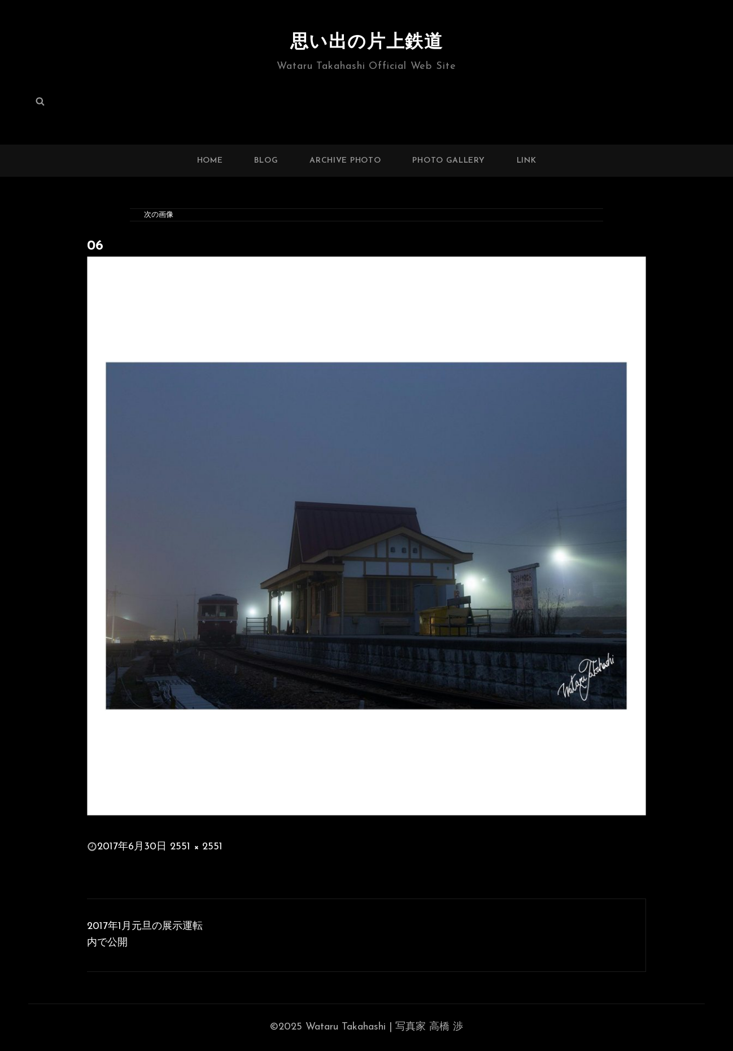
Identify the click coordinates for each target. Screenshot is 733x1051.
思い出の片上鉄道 (366, 43)
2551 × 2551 (196, 846)
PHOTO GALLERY (448, 160)
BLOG (266, 160)
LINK (526, 160)
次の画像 (158, 215)
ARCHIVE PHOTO (345, 160)
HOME (210, 160)
